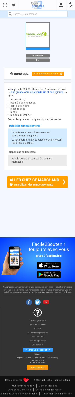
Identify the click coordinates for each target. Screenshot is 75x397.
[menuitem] (23, 386)
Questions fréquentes (38, 325)
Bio (37, 60)
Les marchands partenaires (37, 333)
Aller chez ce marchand (47, 74)
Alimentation (37, 56)
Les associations (37, 337)
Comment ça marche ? (38, 321)
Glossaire (37, 329)
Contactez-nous (38, 367)
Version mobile (37, 345)
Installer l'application (38, 341)
